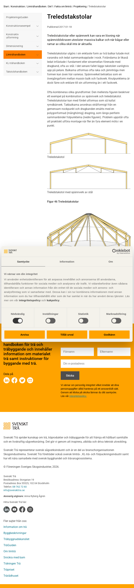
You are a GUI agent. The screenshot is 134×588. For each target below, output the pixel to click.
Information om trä (15, 527)
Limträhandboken (36, 6)
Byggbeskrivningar (14, 533)
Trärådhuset (10, 575)
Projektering (80, 6)
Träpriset (8, 569)
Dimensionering (14, 46)
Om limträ (9, 551)
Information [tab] (67, 261)
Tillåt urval (67, 334)
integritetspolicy (29, 300)
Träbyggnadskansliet (16, 539)
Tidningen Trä (12, 563)
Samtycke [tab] (23, 261)
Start (6, 6)
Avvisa (24, 334)
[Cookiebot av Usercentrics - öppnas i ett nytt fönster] (114, 251)
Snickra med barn (14, 557)
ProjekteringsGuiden (17, 17)
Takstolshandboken (16, 71)
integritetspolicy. (78, 396)
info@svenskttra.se (14, 490)
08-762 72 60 (19, 486)
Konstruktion (18, 6)
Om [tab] (111, 261)
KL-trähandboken (15, 63)
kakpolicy (53, 300)
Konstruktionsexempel (18, 25)
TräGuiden (9, 545)
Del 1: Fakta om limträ (60, 6)
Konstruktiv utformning (12, 36)
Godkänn (109, 334)
